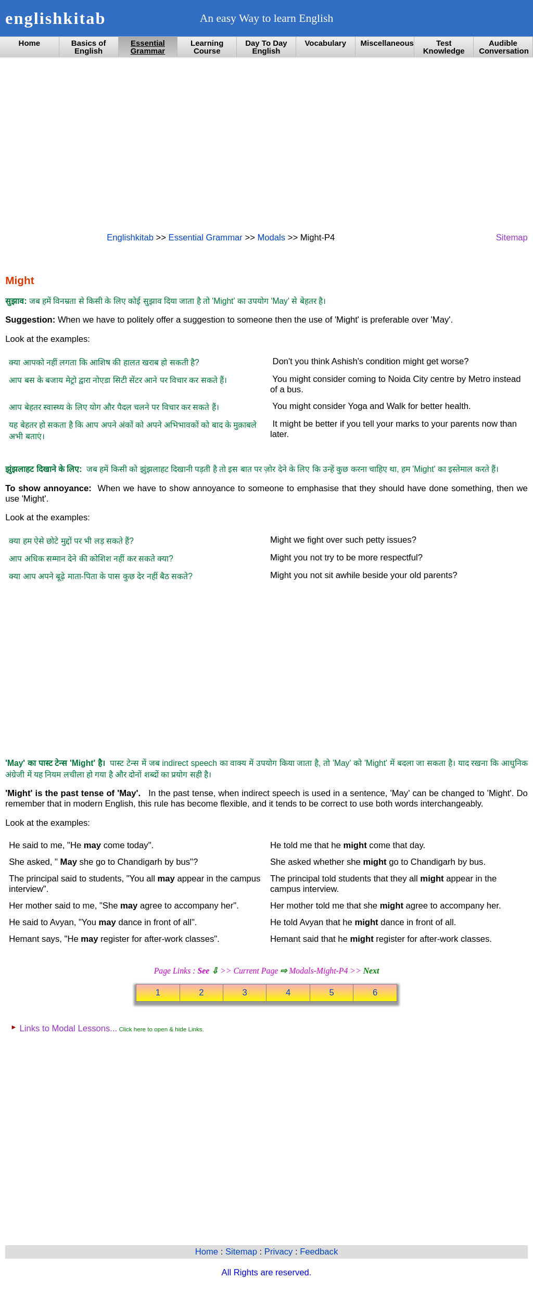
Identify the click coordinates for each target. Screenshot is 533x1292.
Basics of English (88, 47)
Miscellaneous (387, 43)
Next (371, 970)
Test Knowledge (444, 47)
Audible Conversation (504, 47)
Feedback (319, 1252)
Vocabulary (325, 43)
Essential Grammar (148, 47)
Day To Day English (266, 47)
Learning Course (207, 47)
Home (30, 43)
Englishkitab (130, 237)
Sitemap (512, 237)
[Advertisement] (266, 144)
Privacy (279, 1252)
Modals (271, 237)
